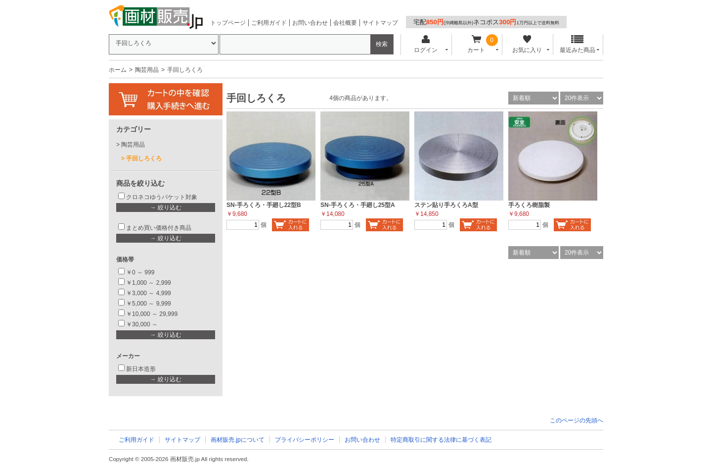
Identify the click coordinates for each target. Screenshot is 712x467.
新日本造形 (141, 368)
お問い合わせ (310, 22)
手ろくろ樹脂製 (529, 205)
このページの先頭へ (576, 420)
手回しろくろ (144, 158)
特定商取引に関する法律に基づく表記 (441, 439)
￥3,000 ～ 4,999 (148, 293)
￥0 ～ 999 (140, 272)
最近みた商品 (577, 44)
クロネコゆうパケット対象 (161, 197)
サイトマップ (380, 22)
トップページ (228, 22)
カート (476, 44)
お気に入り (527, 44)
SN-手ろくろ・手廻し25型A (357, 205)
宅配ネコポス (486, 22)
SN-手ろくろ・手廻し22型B (263, 205)
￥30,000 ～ (142, 324)
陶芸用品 (147, 69)
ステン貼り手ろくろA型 (446, 205)
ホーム (118, 69)
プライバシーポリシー (304, 439)
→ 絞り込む (165, 207)
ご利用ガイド (269, 22)
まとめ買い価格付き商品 (158, 227)
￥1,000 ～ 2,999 (148, 282)
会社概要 (345, 22)
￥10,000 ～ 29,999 (152, 314)
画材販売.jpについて (238, 439)
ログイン (425, 44)
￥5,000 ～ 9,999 (148, 303)
